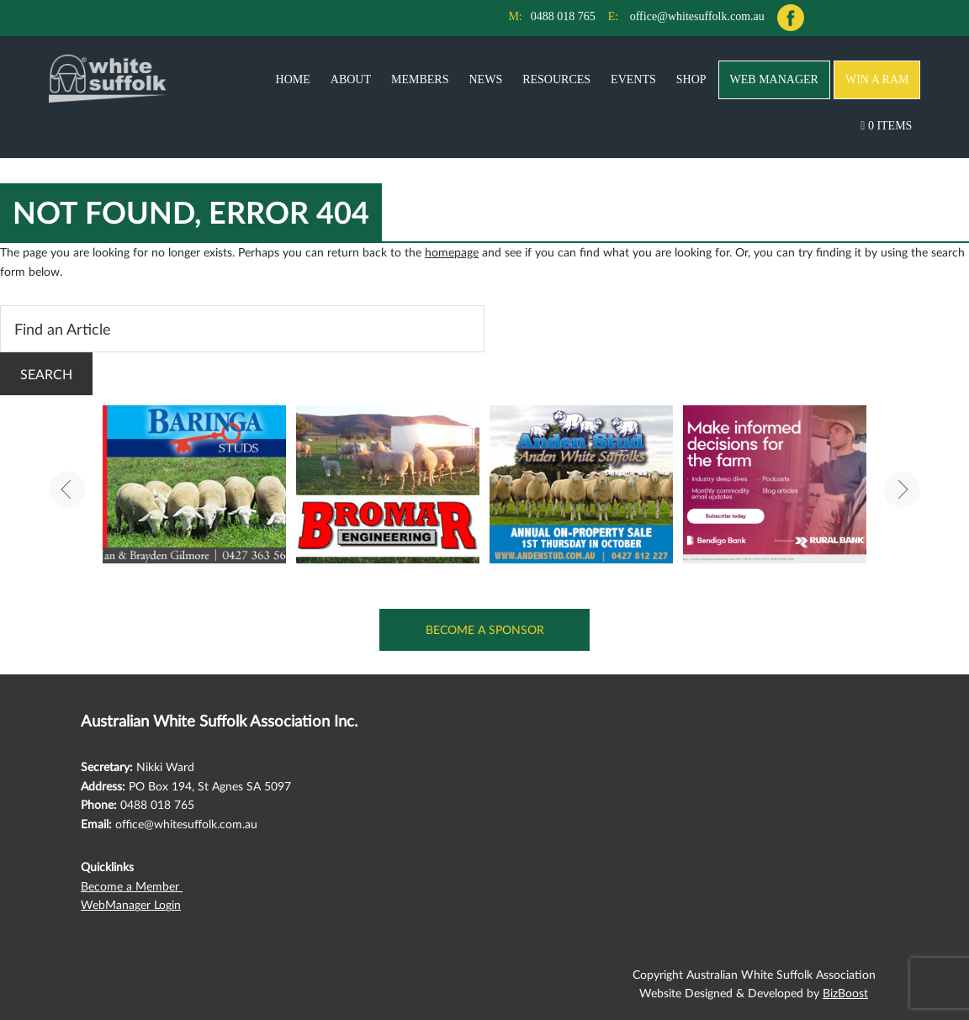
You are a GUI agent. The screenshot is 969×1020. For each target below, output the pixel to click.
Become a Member (132, 886)
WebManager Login (131, 904)
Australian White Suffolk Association (108, 78)
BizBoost (845, 993)
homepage (452, 252)
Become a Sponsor (485, 629)
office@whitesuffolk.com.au (697, 16)
